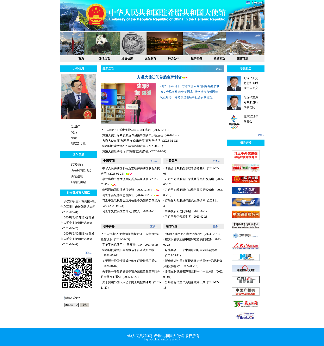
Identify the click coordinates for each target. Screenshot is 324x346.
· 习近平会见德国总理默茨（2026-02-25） (130, 195)
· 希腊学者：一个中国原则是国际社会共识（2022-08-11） (190, 253)
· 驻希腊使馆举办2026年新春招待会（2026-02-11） (133, 146)
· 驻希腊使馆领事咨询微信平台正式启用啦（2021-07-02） (127, 253)
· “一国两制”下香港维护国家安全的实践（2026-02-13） (135, 130)
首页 (81, 58)
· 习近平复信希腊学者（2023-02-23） (186, 216)
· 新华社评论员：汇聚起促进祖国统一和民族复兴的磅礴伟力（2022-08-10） (193, 263)
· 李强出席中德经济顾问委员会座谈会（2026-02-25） (129, 182)
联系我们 (77, 164)
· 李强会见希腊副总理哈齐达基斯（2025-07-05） (191, 171)
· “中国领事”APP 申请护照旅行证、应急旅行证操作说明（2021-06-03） (130, 236)
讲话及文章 (78, 143)
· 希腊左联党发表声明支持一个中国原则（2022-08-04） (193, 274)
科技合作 (173, 58)
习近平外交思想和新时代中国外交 (251, 83)
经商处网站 (78, 182)
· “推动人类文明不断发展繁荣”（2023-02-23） (192, 234)
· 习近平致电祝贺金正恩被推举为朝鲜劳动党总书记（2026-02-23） (130, 203)
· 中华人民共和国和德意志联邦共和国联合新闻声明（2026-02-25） (130, 171)
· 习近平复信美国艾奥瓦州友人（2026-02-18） (130, 211)
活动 (74, 138)
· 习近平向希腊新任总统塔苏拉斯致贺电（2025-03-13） (193, 182)
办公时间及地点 (81, 170)
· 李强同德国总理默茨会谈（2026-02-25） (130, 190)
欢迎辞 (75, 126)
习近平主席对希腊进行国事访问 (251, 102)
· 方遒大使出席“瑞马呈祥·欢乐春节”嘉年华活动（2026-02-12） (140, 140)
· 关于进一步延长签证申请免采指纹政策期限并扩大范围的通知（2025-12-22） (130, 274)
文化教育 (150, 58)
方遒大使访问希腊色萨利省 (159, 77)
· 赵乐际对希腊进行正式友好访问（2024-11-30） (191, 203)
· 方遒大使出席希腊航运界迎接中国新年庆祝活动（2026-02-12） (141, 135)
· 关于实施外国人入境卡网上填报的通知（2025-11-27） (131, 285)
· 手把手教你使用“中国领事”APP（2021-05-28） (131, 244)
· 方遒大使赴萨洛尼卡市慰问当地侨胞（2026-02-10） (134, 151)
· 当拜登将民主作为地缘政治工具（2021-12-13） (191, 285)
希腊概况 (219, 58)
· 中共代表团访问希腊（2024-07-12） (186, 211)
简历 (74, 132)
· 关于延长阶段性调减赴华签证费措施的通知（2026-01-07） (129, 263)
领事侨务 (196, 58)
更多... (88, 252)
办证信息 (77, 176)
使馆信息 (242, 58)
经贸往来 (127, 58)
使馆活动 (104, 58)
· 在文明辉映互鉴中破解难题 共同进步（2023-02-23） (192, 242)
